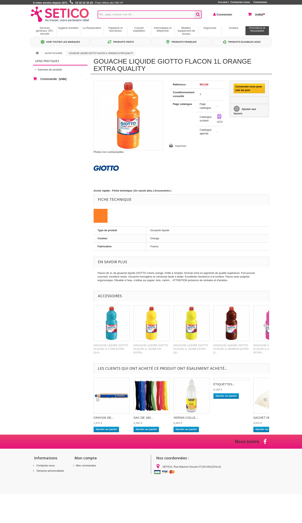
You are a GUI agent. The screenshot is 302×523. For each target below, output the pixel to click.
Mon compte (85, 458)
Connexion (260, 2)
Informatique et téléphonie (162, 29)
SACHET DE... (263, 417)
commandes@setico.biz (189, 487)
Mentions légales (46, 475)
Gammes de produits (50, 68)
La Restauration (92, 27)
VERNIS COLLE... (185, 417)
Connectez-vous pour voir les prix (248, 88)
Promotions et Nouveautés (257, 29)
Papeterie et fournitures (115, 29)
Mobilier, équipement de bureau (186, 30)
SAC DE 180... (143, 417)
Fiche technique (122, 190)
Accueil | (223, 2)
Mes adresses (84, 470)
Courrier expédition (139, 29)
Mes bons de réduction (89, 481)
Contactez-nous (240, 2)
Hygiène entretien (68, 27)
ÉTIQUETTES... (224, 384)
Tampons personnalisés (50, 470)
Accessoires (162, 190)
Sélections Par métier (50, 74)
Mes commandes (86, 465)
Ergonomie (210, 27)
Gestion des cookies (48, 490)
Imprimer (181, 145)
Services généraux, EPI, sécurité (44, 30)
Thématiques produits (50, 80)
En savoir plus (143, 190)
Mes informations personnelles (94, 475)
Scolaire (233, 27)
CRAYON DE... (104, 417)
